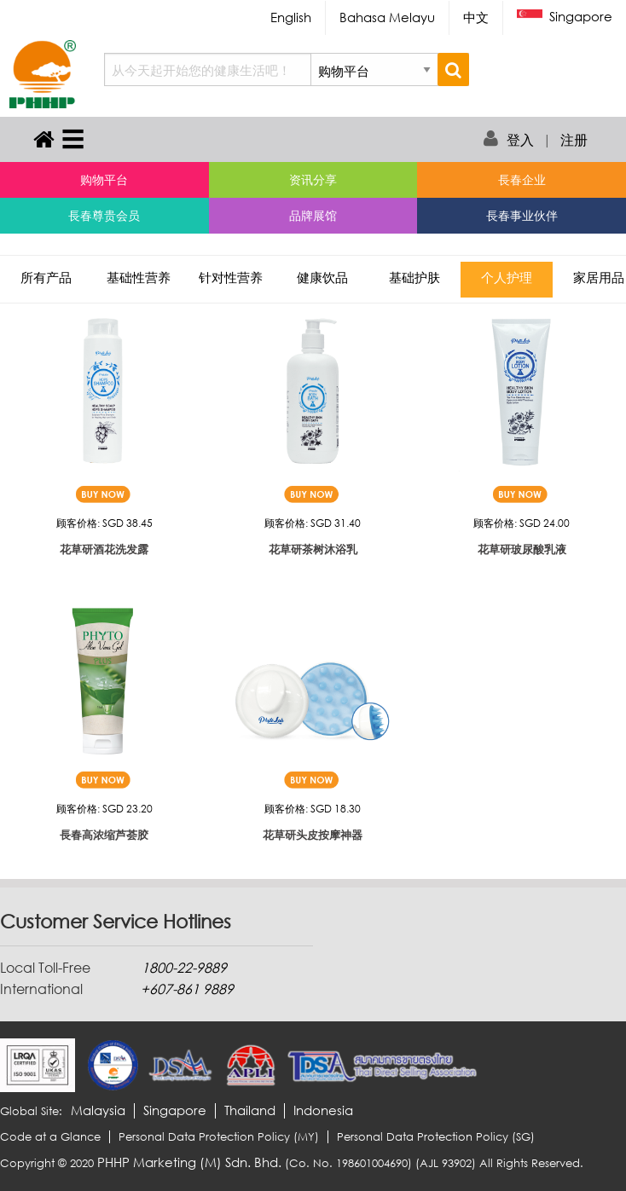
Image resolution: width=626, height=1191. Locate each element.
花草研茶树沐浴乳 (313, 549)
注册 (574, 139)
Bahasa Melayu (387, 17)
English (290, 17)
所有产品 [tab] (46, 279)
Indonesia (323, 1110)
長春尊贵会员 (104, 215)
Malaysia (98, 1110)
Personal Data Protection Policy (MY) (219, 1136)
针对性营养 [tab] (231, 279)
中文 (476, 17)
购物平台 (104, 179)
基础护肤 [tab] (414, 279)
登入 (520, 139)
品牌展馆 (313, 215)
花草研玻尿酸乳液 (522, 549)
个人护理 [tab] (506, 279)
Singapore (564, 17)
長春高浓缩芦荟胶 (104, 834)
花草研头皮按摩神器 (312, 834)
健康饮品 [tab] (322, 279)
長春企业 (522, 179)
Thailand (249, 1110)
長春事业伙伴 (522, 215)
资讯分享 (313, 179)
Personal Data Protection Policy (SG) (436, 1136)
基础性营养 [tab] (139, 279)
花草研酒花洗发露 (104, 549)
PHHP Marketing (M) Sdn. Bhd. (189, 1162)
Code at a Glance (50, 1136)
